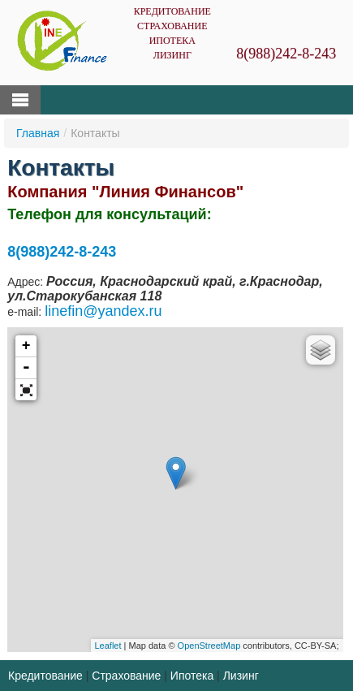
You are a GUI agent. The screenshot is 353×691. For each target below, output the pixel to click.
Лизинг (172, 55)
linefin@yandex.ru (103, 311)
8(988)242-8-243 (286, 53)
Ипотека (172, 40)
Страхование (172, 26)
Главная (37, 133)
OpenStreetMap (209, 645)
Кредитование (172, 11)
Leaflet (108, 645)
